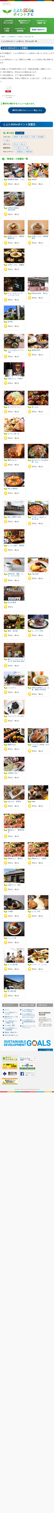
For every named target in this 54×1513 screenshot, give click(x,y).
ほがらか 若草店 (14, 801)
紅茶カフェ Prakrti (15, 378)
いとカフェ (12, 688)
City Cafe (35, 574)
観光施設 (41, 137)
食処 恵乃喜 (13, 631)
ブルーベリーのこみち (16, 716)
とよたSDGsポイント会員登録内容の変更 (28, 1021)
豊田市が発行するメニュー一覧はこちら (27, 110)
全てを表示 (19, 133)
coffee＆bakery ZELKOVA (14, 209)
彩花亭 (34, 179)
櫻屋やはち (12, 744)
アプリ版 (17, 148)
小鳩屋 (10, 911)
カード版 (25, 148)
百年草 (10, 322)
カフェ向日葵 (13, 964)
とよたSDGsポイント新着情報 (11, 1029)
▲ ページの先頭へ (45, 1050)
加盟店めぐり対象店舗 (24, 151)
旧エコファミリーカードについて (28, 1026)
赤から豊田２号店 (14, 517)
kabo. (34, 801)
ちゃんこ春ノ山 (13, 433)
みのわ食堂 (12, 602)
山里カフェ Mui (14, 885)
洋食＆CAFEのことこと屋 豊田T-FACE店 (40, 688)
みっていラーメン (14, 407)
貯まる (16, 144)
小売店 (33, 137)
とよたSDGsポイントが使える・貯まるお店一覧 (20, 36)
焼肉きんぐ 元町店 (39, 858)
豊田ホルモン (13, 460)
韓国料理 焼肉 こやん (16, 179)
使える (23, 144)
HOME (3, 36)
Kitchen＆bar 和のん (40, 293)
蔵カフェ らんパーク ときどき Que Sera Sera (16, 660)
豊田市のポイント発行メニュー (11, 1017)
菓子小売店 (24, 137)
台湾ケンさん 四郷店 (16, 265)
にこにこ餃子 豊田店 (16, 545)
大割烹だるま (13, 773)
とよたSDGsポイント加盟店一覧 (11, 1022)
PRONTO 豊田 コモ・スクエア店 (15, 575)
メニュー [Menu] (6, 3)
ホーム (7, 1010)
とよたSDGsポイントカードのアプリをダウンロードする (28, 1015)
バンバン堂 (12, 938)
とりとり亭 (36, 911)
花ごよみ (35, 407)
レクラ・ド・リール (39, 964)
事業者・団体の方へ (11, 1032)
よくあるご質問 (10, 1025)
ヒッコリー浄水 (37, 631)
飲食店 (16, 137)
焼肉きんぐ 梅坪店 (15, 858)
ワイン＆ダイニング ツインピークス (16, 294)
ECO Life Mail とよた (11, 1035)
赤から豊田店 (13, 488)
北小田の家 (12, 991)
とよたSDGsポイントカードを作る (28, 1010)
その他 (6, 140)
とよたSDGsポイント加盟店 (15, 48)
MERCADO (36, 350)
